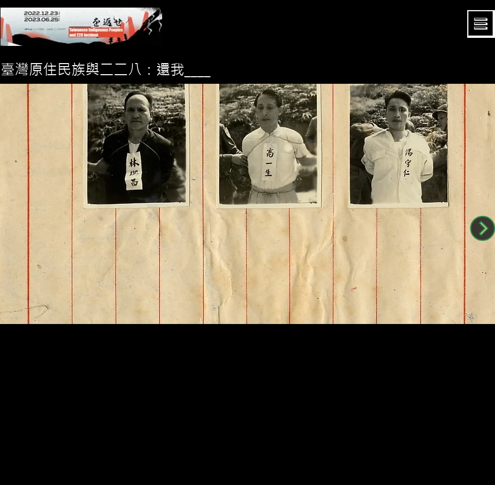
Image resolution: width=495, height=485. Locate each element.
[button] (481, 24)
